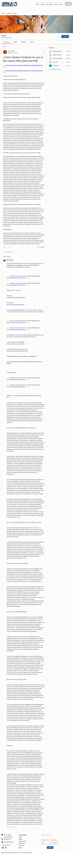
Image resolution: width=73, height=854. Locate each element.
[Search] (58, 36)
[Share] (43, 51)
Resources (22, 843)
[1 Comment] (40, 247)
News (20, 848)
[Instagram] (3, 847)
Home (20, 837)
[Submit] (50, 847)
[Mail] (2, 842)
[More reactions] (9, 247)
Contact (21, 845)
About (20, 839)
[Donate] (68, 3)
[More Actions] (43, 260)
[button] (42, 4)
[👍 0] (4, 247)
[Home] (2, 834)
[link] (6, 42)
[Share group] (71, 36)
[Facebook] (6, 847)
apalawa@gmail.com (9, 842)
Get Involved (22, 841)
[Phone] (2, 839)
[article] (23, 439)
